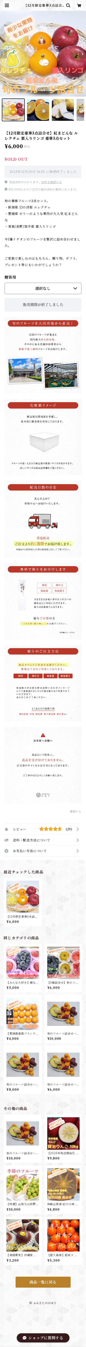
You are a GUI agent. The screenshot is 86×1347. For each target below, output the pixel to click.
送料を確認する (51, 182)
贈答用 (10, 277)
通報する (75, 811)
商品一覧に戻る (43, 1282)
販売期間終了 (64, 1341)
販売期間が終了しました (43, 304)
